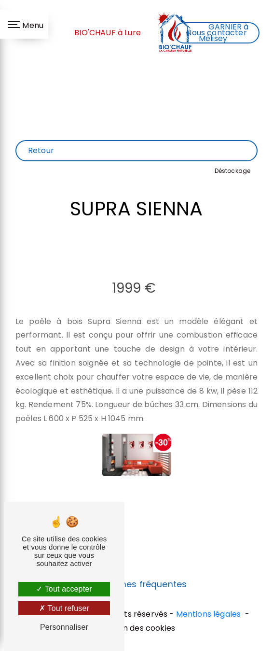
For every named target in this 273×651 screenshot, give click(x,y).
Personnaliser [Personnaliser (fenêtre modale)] (64, 627)
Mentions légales (208, 614)
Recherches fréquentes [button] (136, 584)
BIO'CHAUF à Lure (107, 32)
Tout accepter (64, 589)
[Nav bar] (24, 24)
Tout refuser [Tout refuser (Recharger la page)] (64, 608)
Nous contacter (216, 32)
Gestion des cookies (136, 628)
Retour (41, 150)
